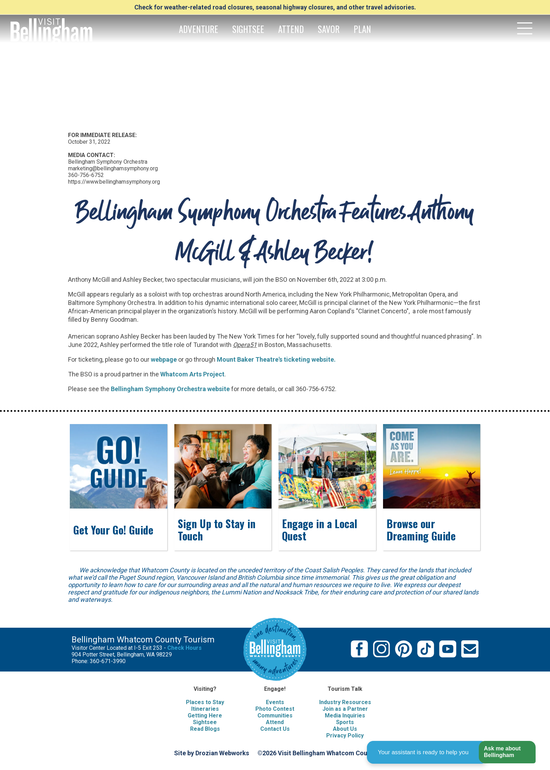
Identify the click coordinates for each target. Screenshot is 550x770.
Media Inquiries (345, 715)
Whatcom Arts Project (192, 374)
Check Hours (184, 648)
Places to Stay (205, 702)
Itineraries (205, 709)
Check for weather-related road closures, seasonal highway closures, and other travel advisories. (275, 7)
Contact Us (275, 728)
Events (275, 702)
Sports (345, 722)
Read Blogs (205, 728)
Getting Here (205, 715)
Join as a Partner (345, 709)
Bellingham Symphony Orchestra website (170, 389)
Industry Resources (345, 702)
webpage (164, 359)
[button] (507, 752)
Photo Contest (274, 709)
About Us (345, 728)
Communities (275, 715)
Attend (275, 722)
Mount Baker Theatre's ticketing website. (276, 359)
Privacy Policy (345, 735)
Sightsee (205, 722)
